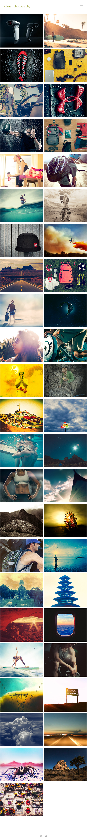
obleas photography (17, 6)
